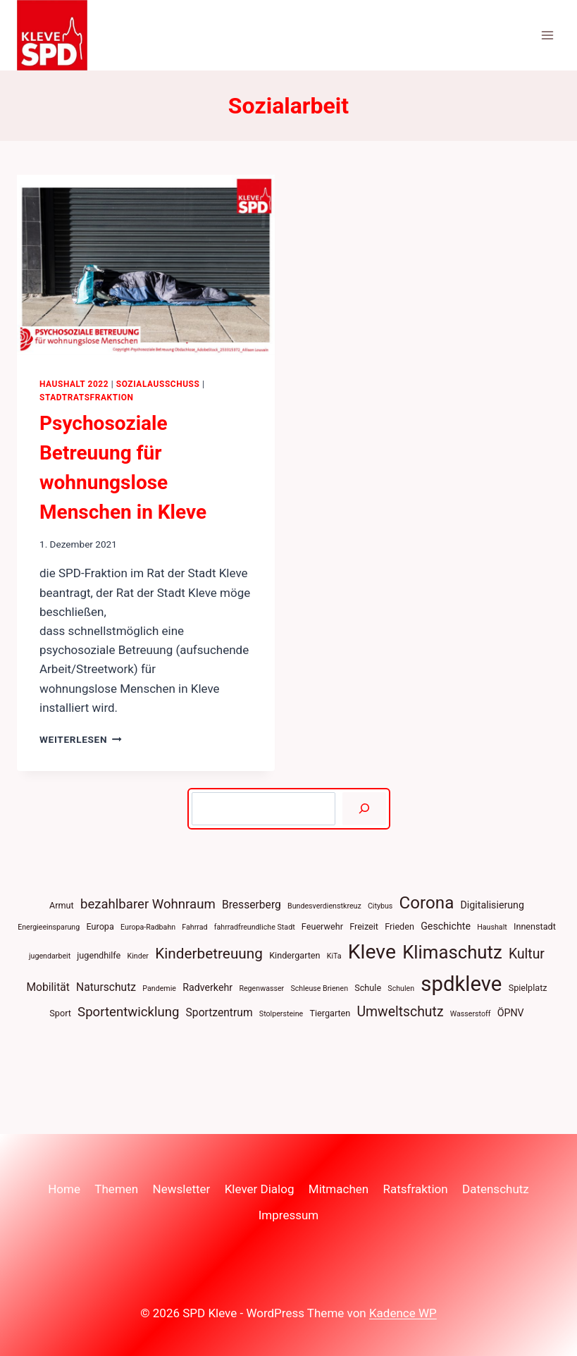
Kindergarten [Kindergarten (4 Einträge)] (294, 955)
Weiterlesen (80, 739)
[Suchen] (363, 808)
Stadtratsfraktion (86, 397)
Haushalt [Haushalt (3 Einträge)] (492, 927)
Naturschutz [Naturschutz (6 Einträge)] (106, 987)
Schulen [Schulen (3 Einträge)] (400, 988)
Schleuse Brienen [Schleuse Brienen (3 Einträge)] (319, 988)
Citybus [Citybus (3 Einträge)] (380, 906)
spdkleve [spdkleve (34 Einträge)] (461, 984)
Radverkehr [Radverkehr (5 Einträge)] (207, 987)
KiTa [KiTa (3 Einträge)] (334, 956)
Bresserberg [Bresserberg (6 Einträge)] (251, 904)
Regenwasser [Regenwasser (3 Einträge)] (261, 988)
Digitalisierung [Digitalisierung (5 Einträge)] (492, 905)
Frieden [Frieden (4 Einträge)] (399, 926)
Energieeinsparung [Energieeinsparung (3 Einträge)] (49, 927)
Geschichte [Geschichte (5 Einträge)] (446, 926)
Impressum (289, 1215)
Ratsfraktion (415, 1189)
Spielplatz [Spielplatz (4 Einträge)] (528, 987)
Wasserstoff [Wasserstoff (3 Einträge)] (470, 1013)
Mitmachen (338, 1189)
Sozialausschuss (158, 384)
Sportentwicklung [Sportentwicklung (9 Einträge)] (128, 1012)
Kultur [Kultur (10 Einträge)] (527, 954)
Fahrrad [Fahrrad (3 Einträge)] (194, 927)
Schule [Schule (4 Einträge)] (367, 987)
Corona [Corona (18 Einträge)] (426, 903)
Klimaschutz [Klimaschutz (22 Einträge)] (452, 952)
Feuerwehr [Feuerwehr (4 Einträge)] (322, 926)
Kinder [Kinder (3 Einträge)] (138, 956)
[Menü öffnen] (547, 35)
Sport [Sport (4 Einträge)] (60, 1013)
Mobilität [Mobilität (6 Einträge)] (47, 987)
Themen (116, 1189)
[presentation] (146, 265)
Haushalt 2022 (73, 384)
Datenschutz (495, 1189)
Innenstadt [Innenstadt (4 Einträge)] (535, 926)
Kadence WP (403, 1313)
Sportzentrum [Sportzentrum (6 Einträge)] (219, 1012)
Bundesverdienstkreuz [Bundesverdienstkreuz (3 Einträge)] (324, 906)
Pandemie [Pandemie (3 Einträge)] (159, 988)
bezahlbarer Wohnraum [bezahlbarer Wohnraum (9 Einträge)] (148, 904)
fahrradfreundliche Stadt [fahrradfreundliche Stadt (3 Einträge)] (254, 927)
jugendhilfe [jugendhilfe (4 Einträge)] (98, 955)
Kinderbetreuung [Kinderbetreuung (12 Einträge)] (209, 953)
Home (64, 1189)
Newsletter (182, 1189)
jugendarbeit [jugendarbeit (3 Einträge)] (49, 956)
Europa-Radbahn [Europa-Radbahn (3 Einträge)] (147, 927)
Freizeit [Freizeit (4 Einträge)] (363, 926)
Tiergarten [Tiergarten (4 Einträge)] (329, 1013)
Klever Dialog (259, 1189)
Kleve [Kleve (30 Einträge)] (372, 951)
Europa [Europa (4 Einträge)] (99, 926)
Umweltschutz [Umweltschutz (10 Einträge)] (400, 1012)
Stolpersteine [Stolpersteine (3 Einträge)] (281, 1013)
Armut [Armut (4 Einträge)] (61, 905)
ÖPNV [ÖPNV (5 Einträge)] (510, 1012)
